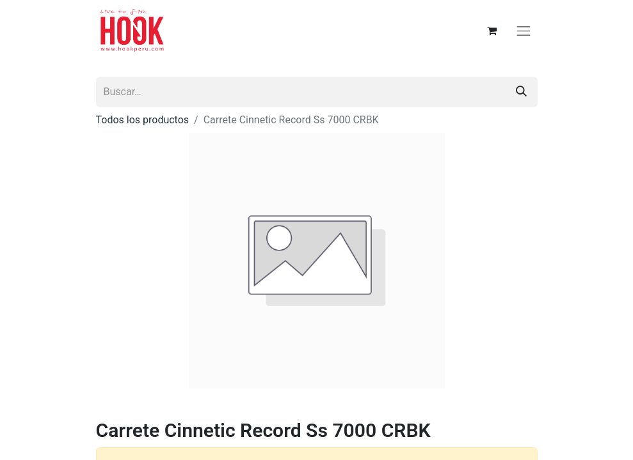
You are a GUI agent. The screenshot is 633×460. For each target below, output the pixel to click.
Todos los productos (142, 120)
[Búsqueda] (521, 92)
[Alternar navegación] (523, 31)
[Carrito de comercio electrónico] (491, 30)
